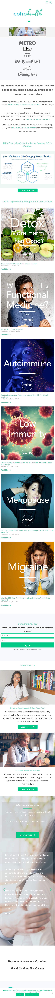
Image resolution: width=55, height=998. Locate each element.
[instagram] (50, 2)
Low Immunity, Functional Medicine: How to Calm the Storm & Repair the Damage (27, 464)
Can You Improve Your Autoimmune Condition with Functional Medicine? (24, 396)
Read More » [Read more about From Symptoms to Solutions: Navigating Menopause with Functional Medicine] (6, 538)
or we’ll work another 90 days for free (24, 105)
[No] (53, 993)
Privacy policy (32, 994)
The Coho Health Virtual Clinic (27, 770)
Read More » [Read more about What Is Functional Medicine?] (6, 335)
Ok (20, 994)
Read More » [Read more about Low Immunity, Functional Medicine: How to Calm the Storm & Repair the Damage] (6, 470)
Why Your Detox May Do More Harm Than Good (19, 264)
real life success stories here (37, 119)
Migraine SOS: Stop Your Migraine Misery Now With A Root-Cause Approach (25, 599)
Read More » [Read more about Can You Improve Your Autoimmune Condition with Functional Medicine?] (6, 402)
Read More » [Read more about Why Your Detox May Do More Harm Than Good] (6, 269)
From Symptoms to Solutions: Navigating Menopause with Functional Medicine (27, 531)
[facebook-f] (47, 2)
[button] (4, 889)
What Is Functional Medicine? (12, 329)
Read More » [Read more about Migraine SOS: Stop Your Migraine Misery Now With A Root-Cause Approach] (6, 605)
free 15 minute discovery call (24, 128)
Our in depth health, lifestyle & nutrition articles (27, 201)
